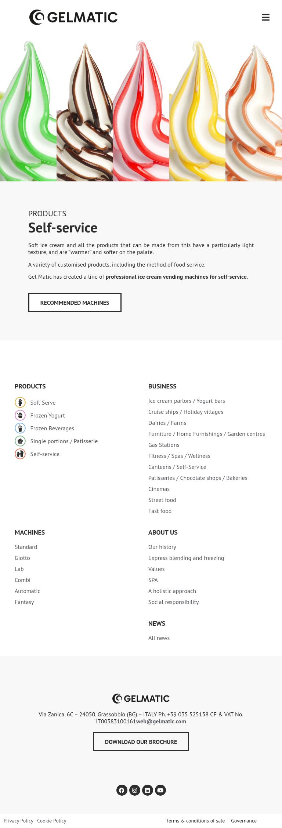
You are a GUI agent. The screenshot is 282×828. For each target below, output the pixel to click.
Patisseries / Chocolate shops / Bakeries (197, 477)
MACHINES (30, 532)
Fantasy (24, 601)
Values (156, 568)
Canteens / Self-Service (177, 466)
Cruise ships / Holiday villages (185, 411)
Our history (162, 546)
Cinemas (159, 488)
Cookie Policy (51, 820)
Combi (22, 579)
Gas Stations (163, 444)
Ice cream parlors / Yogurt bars (186, 400)
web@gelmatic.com (161, 721)
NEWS (156, 623)
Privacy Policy (18, 820)
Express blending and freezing (186, 557)
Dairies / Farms (167, 422)
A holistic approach (172, 590)
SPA (153, 579)
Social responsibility (173, 601)
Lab (19, 568)
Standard (26, 546)
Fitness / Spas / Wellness (179, 455)
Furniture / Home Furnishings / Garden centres (206, 433)
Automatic (27, 590)
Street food (162, 499)
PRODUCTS (47, 213)
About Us (163, 532)
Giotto (22, 557)
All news (159, 637)
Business (162, 386)
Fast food (159, 510)
